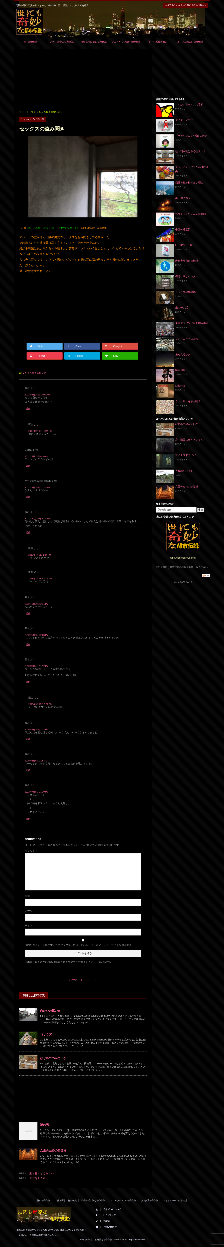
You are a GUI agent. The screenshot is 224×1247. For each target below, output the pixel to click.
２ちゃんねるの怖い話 (34, 372)
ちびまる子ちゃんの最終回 (190, 213)
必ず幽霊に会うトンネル (189, 439)
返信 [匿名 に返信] (28, 408)
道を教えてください (41, 1173)
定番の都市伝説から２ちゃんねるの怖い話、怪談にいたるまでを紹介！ (51, 1229)
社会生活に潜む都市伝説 (94, 41)
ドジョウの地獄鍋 (185, 291)
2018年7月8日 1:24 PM (39, 555)
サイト (28, 925)
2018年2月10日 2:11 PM (37, 604)
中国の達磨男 (183, 229)
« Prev (72, 979)
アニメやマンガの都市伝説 (126, 41)
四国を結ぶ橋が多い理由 (189, 182)
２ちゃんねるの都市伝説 (190, 41)
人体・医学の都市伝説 (62, 41)
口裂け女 (180, 385)
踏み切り (180, 370)
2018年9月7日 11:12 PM (37, 666)
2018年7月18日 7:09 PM (40, 578)
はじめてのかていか (53, 1058)
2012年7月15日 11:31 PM (37, 487)
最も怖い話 (181, 307)
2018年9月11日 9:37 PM (40, 704)
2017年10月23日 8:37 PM (37, 518)
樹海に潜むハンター (186, 276)
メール (28, 910)
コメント (31, 851)
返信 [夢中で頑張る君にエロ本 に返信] (28, 497)
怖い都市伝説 (30, 41)
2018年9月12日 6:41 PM (40, 431)
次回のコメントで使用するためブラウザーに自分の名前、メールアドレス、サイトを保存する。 (79, 944)
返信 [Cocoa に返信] (28, 466)
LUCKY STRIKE (184, 245)
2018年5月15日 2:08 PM (37, 635)
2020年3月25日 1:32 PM (37, 729)
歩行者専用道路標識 (186, 260)
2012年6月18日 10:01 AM (37, 394)
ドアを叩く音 (37, 1178)
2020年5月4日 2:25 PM (36, 760)
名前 (27, 895)
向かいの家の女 (50, 1010)
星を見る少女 (183, 354)
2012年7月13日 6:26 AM (37, 456)
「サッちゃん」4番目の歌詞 (191, 135)
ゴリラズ (46, 1034)
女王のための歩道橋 (53, 1150)
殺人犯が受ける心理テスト (190, 151)
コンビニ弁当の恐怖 (186, 338)
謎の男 (44, 1124)
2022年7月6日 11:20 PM (37, 792)
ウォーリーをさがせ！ (188, 401)
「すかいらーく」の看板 (189, 104)
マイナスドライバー (186, 455)
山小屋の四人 (183, 198)
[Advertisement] (83, 80)
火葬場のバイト (184, 470)
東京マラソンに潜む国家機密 (191, 323)
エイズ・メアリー (185, 120)
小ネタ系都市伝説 (157, 41)
